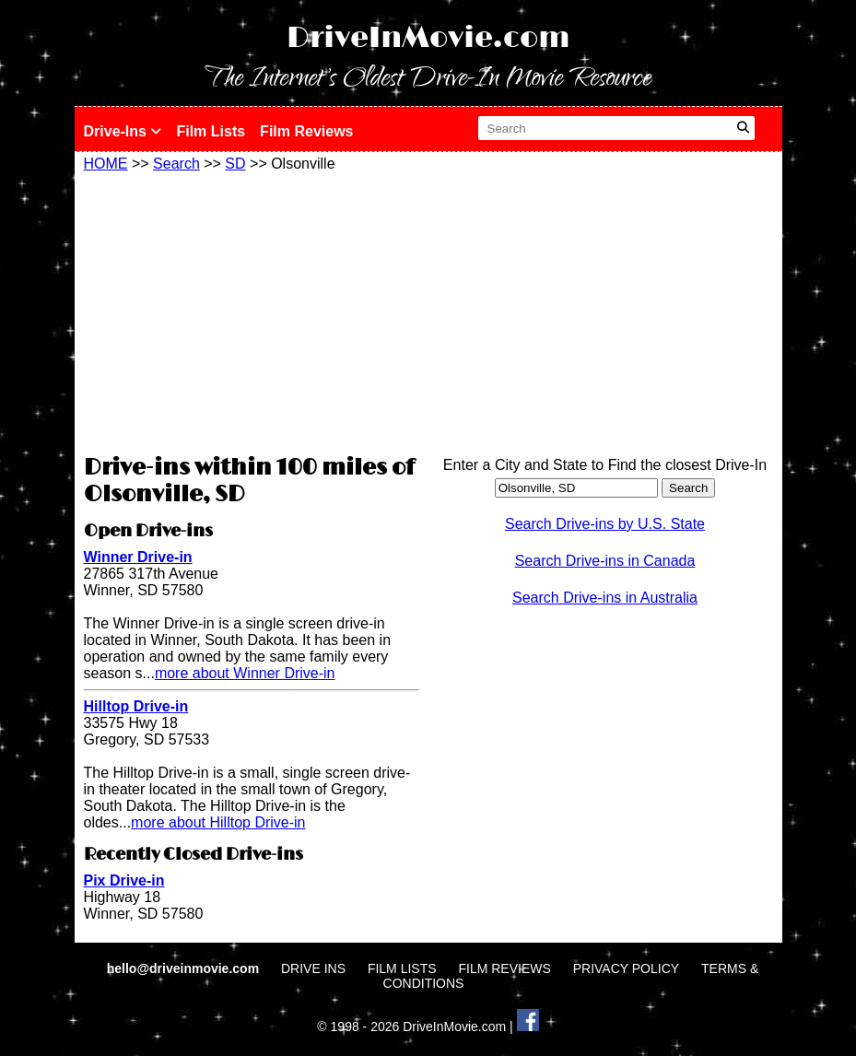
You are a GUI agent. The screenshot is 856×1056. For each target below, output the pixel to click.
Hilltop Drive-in (136, 706)
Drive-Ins (123, 131)
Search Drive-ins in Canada (605, 561)
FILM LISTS (402, 968)
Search (176, 163)
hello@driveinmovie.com (185, 968)
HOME (106, 163)
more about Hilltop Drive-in (218, 822)
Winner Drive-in (138, 557)
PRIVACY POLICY (626, 968)
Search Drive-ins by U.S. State (605, 524)
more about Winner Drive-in (245, 673)
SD (235, 163)
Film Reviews (306, 131)
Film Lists (210, 131)
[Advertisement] (251, 311)
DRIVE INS (313, 968)
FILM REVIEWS (504, 968)
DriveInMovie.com (428, 38)
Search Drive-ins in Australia (605, 597)
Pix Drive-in (124, 880)
